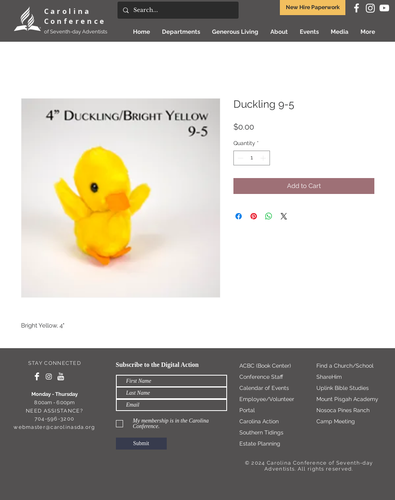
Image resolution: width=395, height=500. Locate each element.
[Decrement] (240, 158)
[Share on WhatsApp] (269, 216)
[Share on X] (284, 216)
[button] (235, 32)
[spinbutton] (252, 158)
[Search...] (177, 10)
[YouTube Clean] (61, 376)
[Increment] (264, 158)
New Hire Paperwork (313, 7)
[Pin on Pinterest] (253, 216)
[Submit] (141, 444)
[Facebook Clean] (37, 376)
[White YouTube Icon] (384, 8)
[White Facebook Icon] (356, 8)
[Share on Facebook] (238, 216)
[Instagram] (370, 8)
